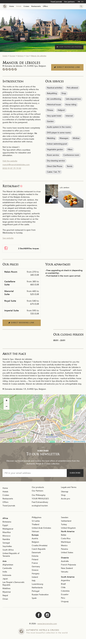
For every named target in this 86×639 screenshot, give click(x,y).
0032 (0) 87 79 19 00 (12, 168)
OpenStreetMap (79, 442)
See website (8, 238)
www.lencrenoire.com (47, 623)
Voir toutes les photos (69, 47)
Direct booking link (67, 67)
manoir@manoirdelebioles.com (16, 164)
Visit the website (10, 161)
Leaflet (66, 442)
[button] (43, 418)
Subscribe (75, 473)
